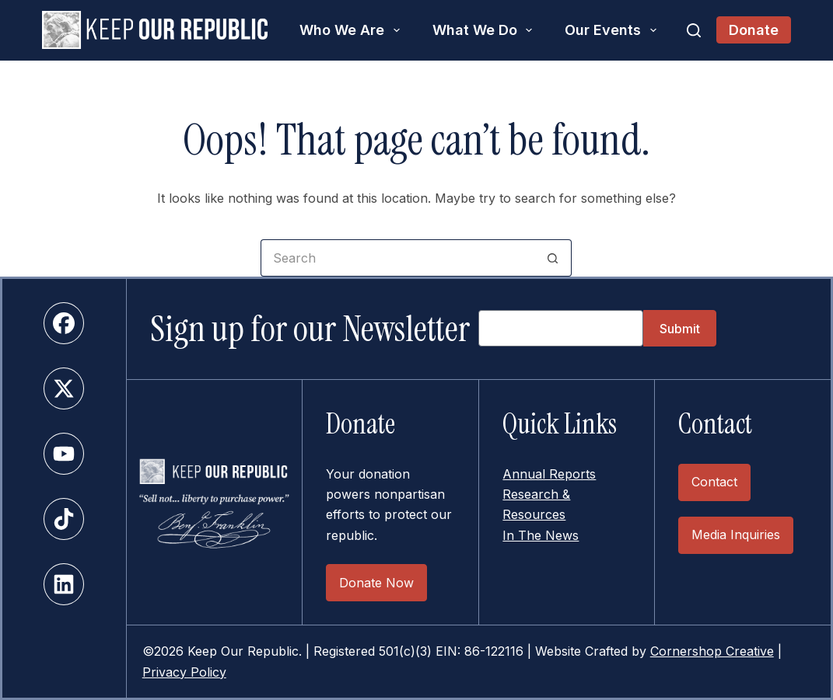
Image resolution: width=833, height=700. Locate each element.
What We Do (485, 30)
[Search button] (553, 258)
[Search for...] (397, 258)
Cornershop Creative (712, 651)
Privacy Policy (184, 672)
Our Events (614, 30)
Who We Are (352, 30)
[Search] (694, 30)
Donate (754, 30)
